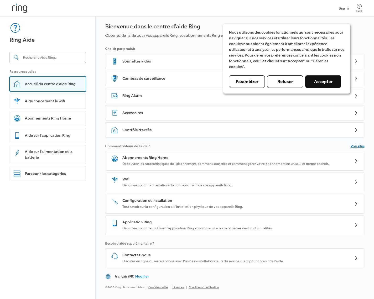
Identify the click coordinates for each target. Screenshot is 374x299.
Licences (178, 287)
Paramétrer (247, 81)
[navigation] (48, 157)
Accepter (323, 81)
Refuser (285, 81)
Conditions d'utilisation (204, 287)
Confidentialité (158, 287)
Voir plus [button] (357, 146)
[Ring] (19, 8)
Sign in (345, 8)
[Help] (359, 8)
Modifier (142, 276)
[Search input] (48, 57)
